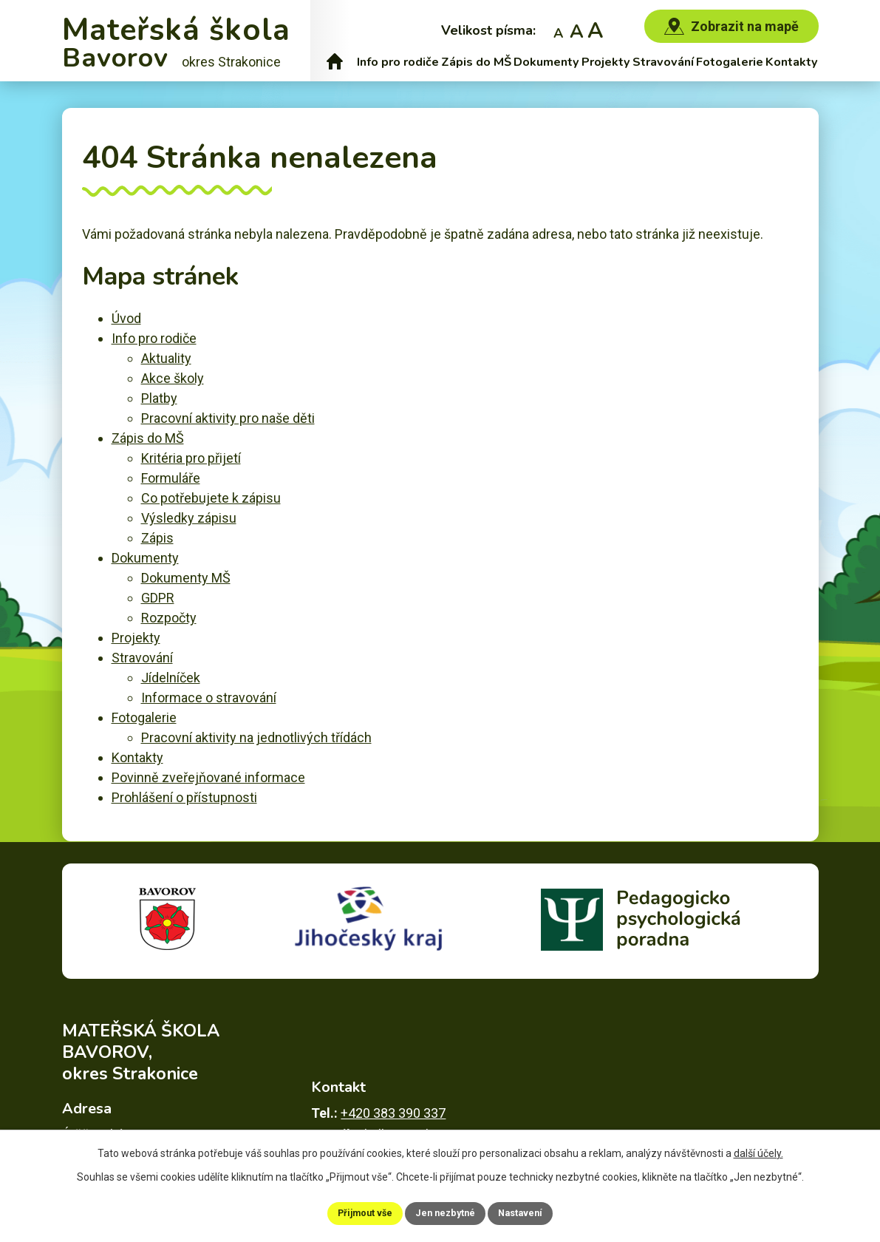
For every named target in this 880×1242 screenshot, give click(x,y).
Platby (159, 398)
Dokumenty (546, 62)
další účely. (758, 1150)
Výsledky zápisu (188, 518)
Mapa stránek (670, 1183)
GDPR (157, 597)
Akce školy (172, 378)
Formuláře (170, 478)
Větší (595, 30)
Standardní (576, 30)
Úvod (335, 62)
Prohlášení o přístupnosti (184, 797)
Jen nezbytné (447, 1212)
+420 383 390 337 (393, 1095)
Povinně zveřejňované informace (208, 777)
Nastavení (536, 1212)
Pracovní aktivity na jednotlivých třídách (256, 737)
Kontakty (791, 62)
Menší (558, 30)
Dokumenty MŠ (186, 578)
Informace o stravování (208, 697)
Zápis (157, 538)
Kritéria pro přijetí (191, 458)
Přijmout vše (350, 1212)
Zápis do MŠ (476, 62)
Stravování (663, 62)
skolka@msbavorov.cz (423, 1116)
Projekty (605, 62)
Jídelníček (170, 677)
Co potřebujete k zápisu (211, 498)
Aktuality (166, 358)
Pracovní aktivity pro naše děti (228, 418)
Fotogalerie (729, 62)
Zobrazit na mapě (745, 26)
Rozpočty (169, 617)
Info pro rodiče (398, 62)
